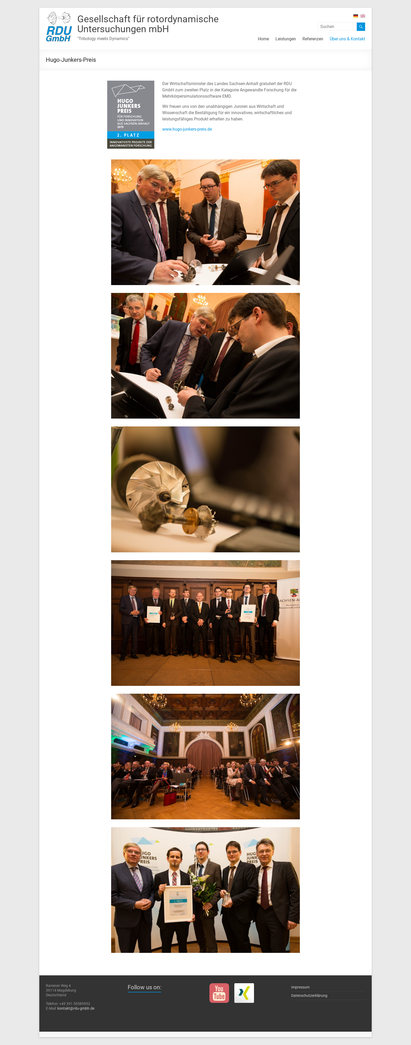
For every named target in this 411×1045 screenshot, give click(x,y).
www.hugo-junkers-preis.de (187, 129)
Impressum (300, 987)
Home (263, 38)
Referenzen (312, 38)
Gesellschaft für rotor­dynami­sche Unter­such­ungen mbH (148, 24)
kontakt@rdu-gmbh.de (75, 1008)
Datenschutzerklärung (309, 995)
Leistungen (285, 38)
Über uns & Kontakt (347, 38)
